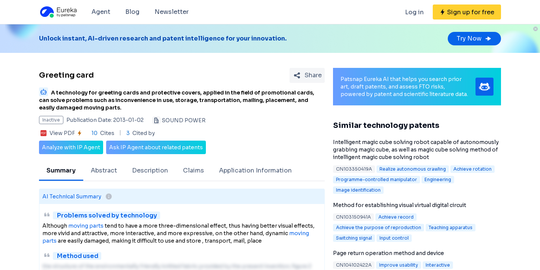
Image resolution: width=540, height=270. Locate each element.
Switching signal (354, 238)
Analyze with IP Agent (71, 147)
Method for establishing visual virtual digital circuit (399, 205)
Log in (414, 12)
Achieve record (396, 217)
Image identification (358, 190)
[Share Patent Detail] (307, 75)
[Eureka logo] (57, 12)
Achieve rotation (472, 169)
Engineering (437, 179)
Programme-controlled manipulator (376, 179)
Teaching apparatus (450, 227)
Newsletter (171, 12)
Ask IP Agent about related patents (156, 147)
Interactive (438, 265)
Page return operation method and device (388, 253)
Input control (394, 238)
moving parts (86, 225)
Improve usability (398, 265)
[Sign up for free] (467, 12)
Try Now (474, 38)
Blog (132, 12)
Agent (101, 12)
